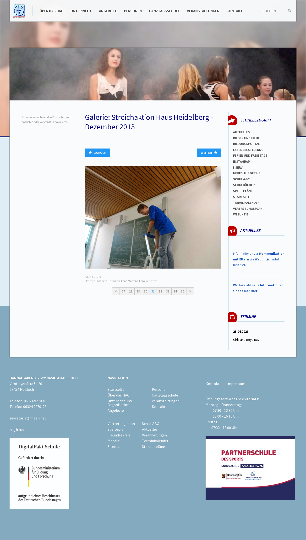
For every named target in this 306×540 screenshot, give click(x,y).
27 (123, 291)
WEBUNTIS (241, 214)
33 (167, 291)
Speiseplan (117, 429)
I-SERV (238, 167)
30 (145, 291)
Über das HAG (51, 10)
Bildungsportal (246, 144)
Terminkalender (246, 202)
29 (138, 291)
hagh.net (17, 429)
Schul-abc (241, 179)
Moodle (114, 440)
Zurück (97, 152)
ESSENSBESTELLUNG (248, 150)
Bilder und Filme (246, 138)
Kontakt (235, 10)
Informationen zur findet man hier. (258, 259)
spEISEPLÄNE (242, 191)
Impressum (236, 383)
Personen (133, 10)
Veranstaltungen (203, 10)
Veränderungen (154, 435)
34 (175, 291)
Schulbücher (244, 185)
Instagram (241, 161)
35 (182, 291)
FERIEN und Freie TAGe (250, 155)
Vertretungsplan (247, 208)
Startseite (242, 197)
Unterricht (81, 10)
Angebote (108, 10)
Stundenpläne (153, 446)
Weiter (209, 152)
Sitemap (114, 446)
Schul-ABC (150, 423)
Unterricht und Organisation (120, 402)
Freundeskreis (119, 435)
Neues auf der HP (246, 173)
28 (130, 291)
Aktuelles (241, 132)
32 (160, 291)
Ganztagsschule (164, 10)
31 (153, 291)
